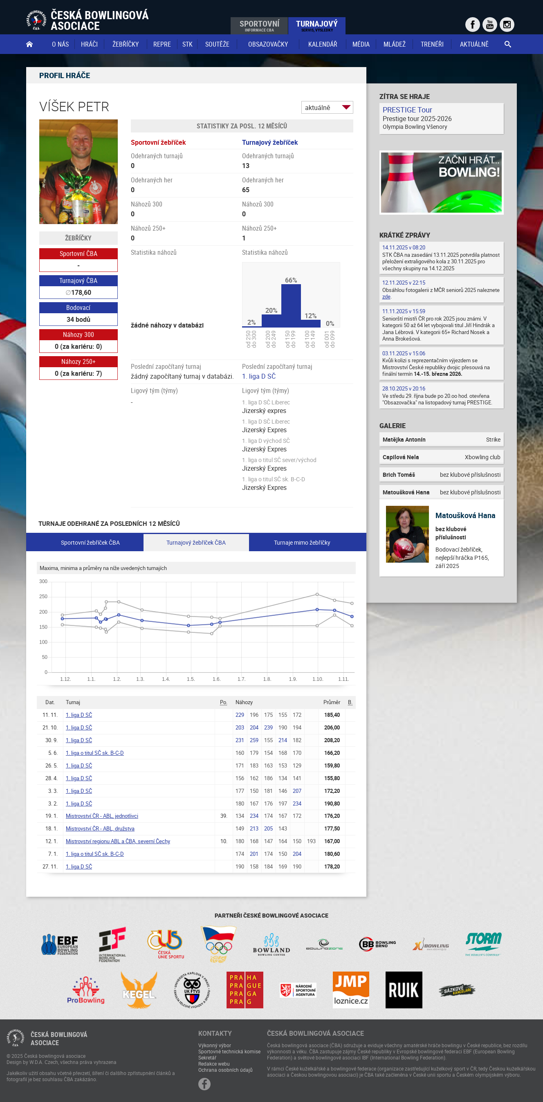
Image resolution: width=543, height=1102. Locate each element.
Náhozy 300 (78, 334)
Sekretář (207, 1057)
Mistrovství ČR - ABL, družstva (100, 828)
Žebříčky (125, 44)
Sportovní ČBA (78, 253)
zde (386, 296)
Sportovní (259, 25)
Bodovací (78, 307)
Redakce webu (214, 1063)
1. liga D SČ (259, 376)
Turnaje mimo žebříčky (302, 542)
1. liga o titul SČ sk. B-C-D (95, 752)
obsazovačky (268, 44)
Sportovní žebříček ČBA (90, 542)
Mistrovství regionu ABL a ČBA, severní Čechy (118, 841)
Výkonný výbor (214, 1045)
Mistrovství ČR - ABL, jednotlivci (102, 815)
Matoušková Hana (465, 515)
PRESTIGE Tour (407, 109)
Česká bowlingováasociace (59, 1038)
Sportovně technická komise (229, 1051)
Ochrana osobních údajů (225, 1069)
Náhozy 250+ (78, 361)
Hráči (89, 44)
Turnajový (317, 25)
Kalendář (322, 44)
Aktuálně (474, 44)
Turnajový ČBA (78, 280)
